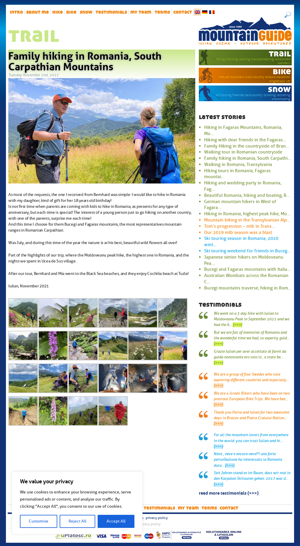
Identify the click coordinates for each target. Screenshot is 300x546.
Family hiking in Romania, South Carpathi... (247, 158)
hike (57, 12)
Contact (182, 12)
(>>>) (237, 324)
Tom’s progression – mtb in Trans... (239, 226)
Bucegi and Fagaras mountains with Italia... (247, 269)
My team (140, 12)
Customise (38, 521)
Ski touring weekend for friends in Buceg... (247, 251)
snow (86, 12)
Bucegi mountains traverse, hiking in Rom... (248, 288)
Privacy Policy (157, 517)
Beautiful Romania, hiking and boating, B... (247, 195)
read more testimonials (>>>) (228, 492)
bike (71, 12)
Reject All (77, 521)
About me (37, 12)
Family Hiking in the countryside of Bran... (246, 146)
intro (16, 12)
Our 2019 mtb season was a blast (238, 232)
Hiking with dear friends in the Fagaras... (245, 140)
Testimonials (111, 12)
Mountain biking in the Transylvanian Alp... (247, 220)
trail (280, 53)
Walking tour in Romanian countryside (243, 152)
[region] (77, 503)
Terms (162, 12)
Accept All (116, 521)
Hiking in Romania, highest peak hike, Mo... (247, 214)
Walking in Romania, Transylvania (238, 164)
